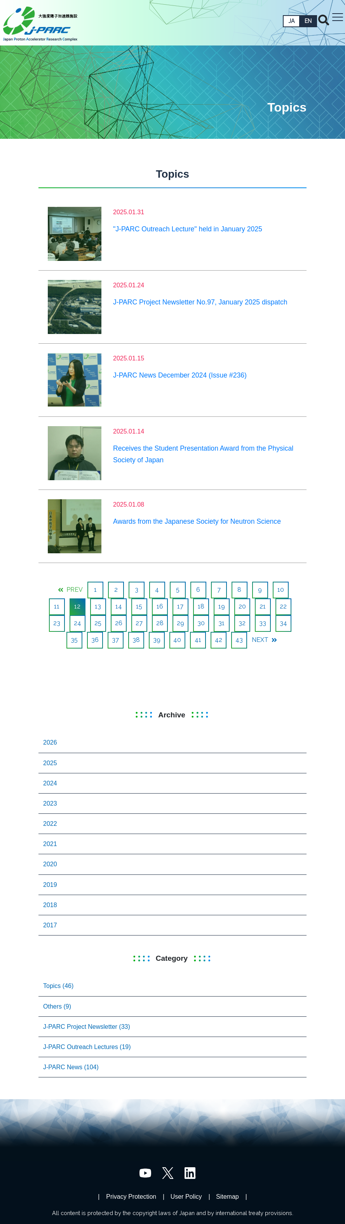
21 (263, 606)
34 (283, 623)
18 (201, 606)
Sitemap (227, 1196)
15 (139, 606)
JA (291, 21)
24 (77, 623)
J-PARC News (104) (71, 1067)
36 (95, 639)
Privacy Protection (131, 1196)
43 (239, 639)
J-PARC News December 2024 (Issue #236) (180, 375)
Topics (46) (58, 986)
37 (115, 639)
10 (280, 589)
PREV (70, 589)
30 (201, 623)
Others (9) (57, 1006)
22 (283, 606)
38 (136, 639)
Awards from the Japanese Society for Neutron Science (197, 521)
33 (262, 623)
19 (221, 606)
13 (98, 606)
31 (221, 623)
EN (308, 21)
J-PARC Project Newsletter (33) (86, 1026)
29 (180, 623)
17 (180, 606)
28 (160, 623)
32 (242, 623)
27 (139, 623)
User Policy (186, 1196)
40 (177, 639)
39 (156, 639)
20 (242, 606)
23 (56, 623)
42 (218, 639)
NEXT (264, 639)
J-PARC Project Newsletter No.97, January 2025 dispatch (200, 302)
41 (198, 639)
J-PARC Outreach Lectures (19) (87, 1047)
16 (160, 606)
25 (97, 623)
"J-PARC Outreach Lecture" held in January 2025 (187, 229)
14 (118, 606)
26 (118, 623)
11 (56, 606)
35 (74, 639)
